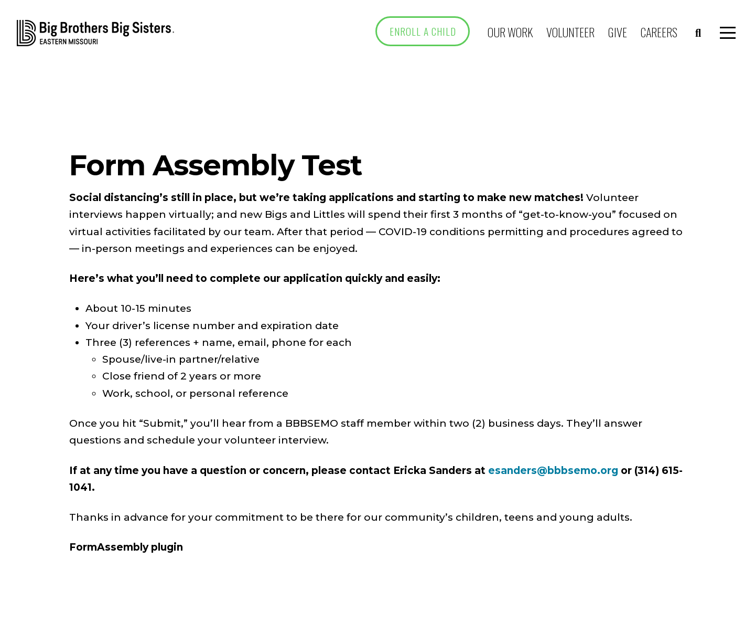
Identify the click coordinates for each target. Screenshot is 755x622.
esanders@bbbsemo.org (553, 471)
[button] (698, 33)
